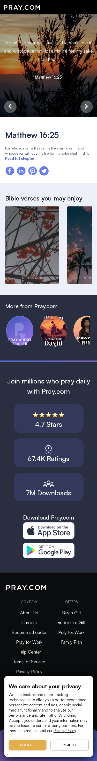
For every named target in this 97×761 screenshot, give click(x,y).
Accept (27, 745)
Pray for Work (29, 642)
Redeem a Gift (71, 622)
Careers (29, 622)
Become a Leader (29, 632)
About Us (29, 612)
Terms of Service (29, 661)
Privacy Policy (29, 671)
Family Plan (71, 642)
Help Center (29, 652)
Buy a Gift (71, 612)
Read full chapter (19, 158)
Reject (69, 745)
